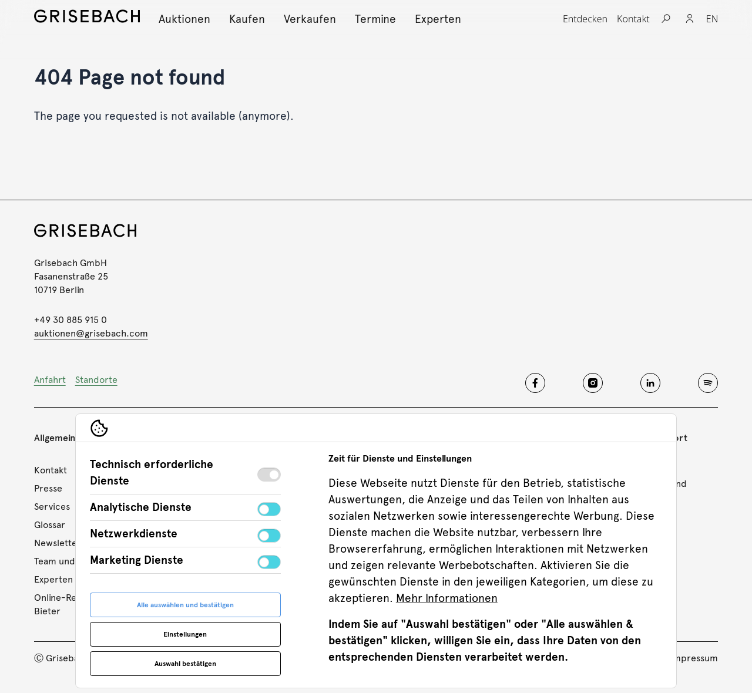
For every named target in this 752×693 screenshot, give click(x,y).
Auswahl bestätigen (185, 664)
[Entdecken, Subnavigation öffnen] (585, 18)
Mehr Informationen (447, 598)
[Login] (690, 18)
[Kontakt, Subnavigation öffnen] (633, 18)
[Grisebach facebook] (535, 383)
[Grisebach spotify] (708, 383)
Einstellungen (185, 634)
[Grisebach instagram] (593, 383)
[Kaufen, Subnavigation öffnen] (247, 19)
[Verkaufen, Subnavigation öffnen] (310, 19)
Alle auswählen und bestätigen (185, 605)
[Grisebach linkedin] (650, 383)
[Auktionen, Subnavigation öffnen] (184, 19)
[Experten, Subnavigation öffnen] (438, 19)
